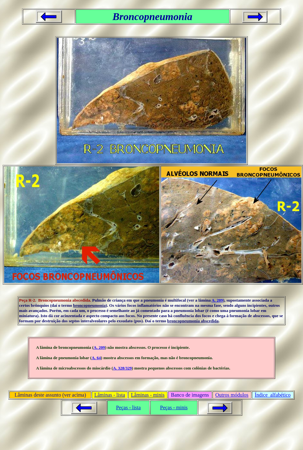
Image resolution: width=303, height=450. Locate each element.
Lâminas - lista (109, 395)
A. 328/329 (122, 368)
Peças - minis (173, 407)
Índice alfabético (273, 395)
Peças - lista (128, 407)
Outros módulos (231, 395)
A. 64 (96, 357)
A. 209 (217, 300)
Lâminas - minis (148, 395)
